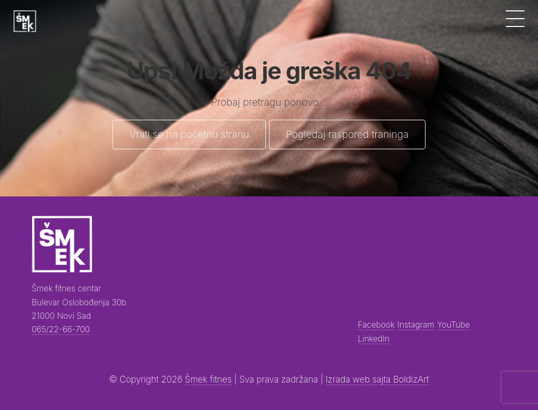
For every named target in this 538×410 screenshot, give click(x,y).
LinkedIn (373, 339)
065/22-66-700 (61, 329)
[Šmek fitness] (24, 21)
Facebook (376, 325)
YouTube (453, 325)
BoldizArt (411, 379)
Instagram (416, 325)
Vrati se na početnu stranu (189, 134)
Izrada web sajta (359, 379)
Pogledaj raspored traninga (347, 134)
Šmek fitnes (208, 379)
